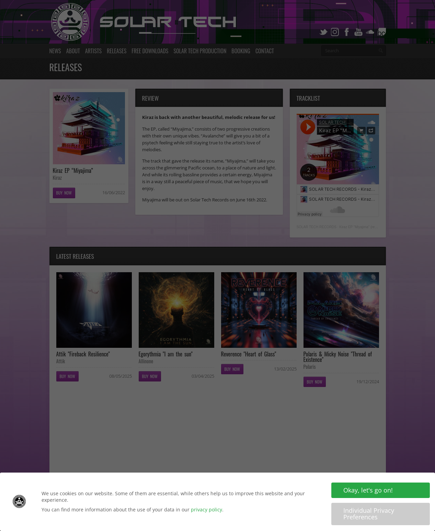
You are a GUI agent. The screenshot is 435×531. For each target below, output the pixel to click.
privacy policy (206, 509)
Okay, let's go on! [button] (368, 490)
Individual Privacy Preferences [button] (368, 513)
